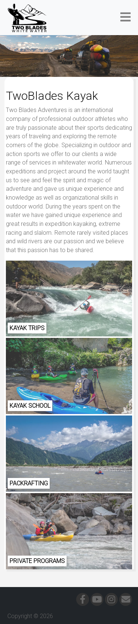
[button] (125, 17)
